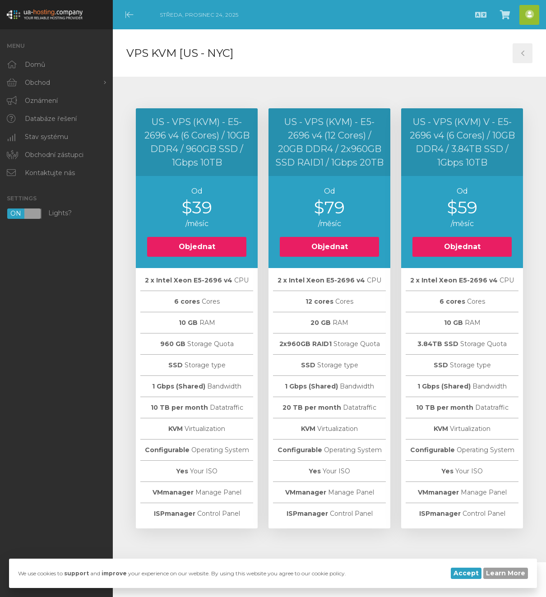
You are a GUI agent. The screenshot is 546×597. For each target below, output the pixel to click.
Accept (466, 573)
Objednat (197, 246)
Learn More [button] (505, 573)
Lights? (39, 213)
